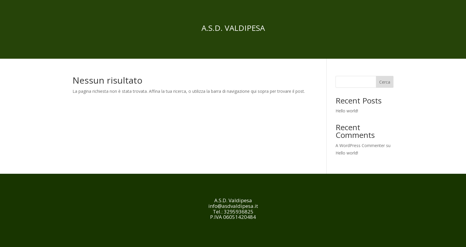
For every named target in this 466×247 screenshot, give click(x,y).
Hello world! (347, 111)
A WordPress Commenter (360, 145)
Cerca (384, 82)
